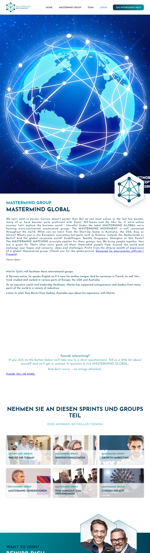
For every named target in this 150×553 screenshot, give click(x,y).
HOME (49, 8)
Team (90, 8)
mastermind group (70, 8)
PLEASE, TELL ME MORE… (20, 374)
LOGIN (103, 8)
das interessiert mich (128, 8)
